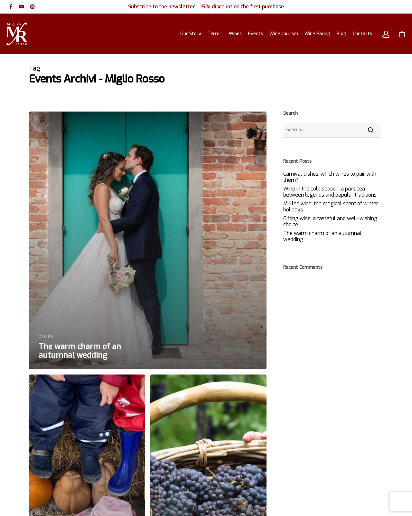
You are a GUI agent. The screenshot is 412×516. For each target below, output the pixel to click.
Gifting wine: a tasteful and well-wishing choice (330, 221)
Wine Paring (317, 34)
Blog (341, 34)
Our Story (190, 34)
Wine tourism (283, 34)
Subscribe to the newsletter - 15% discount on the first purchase (206, 6)
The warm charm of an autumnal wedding (322, 236)
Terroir (215, 34)
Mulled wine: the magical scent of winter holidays (330, 206)
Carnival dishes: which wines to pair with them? (329, 177)
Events (255, 34)
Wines (235, 34)
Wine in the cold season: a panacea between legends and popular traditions (330, 192)
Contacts (362, 34)
